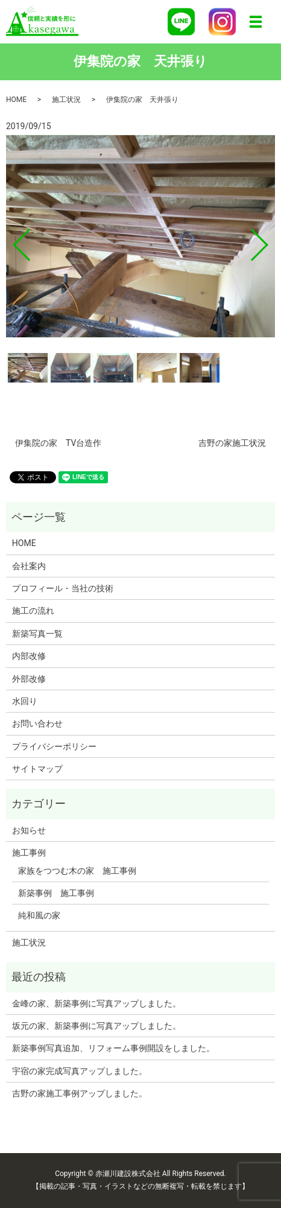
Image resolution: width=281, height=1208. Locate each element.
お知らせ (29, 830)
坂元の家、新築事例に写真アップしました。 (96, 1026)
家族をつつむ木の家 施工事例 (77, 871)
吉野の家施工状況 (232, 443)
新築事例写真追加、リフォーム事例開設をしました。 (113, 1048)
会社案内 (29, 566)
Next (269, 240)
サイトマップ (37, 769)
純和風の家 (39, 915)
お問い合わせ (37, 723)
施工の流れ (33, 610)
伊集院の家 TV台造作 (58, 443)
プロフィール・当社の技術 (62, 588)
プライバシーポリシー (54, 746)
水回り (24, 701)
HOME (16, 99)
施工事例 (29, 852)
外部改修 (29, 679)
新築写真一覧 (37, 633)
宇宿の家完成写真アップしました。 (79, 1071)
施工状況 (66, 99)
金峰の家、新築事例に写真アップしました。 (96, 1003)
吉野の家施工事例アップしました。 (79, 1093)
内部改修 (29, 656)
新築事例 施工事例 (56, 893)
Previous (11, 240)
